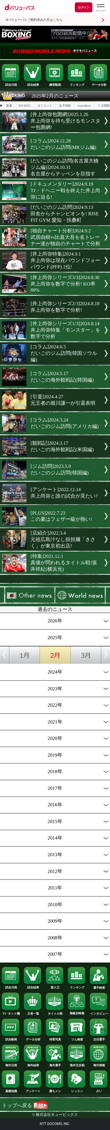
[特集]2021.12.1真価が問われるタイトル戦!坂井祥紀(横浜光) (64, 562)
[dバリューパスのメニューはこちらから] (100, 8)
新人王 (55, 986)
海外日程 (11, 1064)
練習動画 (55, 83)
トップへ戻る (25, 1105)
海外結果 (33, 1064)
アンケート (33, 1090)
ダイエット (45, 105)
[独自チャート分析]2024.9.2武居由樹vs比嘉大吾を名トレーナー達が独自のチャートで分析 (65, 237)
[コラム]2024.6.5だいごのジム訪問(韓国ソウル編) (64, 353)
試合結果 (33, 83)
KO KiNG (25, 105)
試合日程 (11, 83)
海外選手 (55, 1064)
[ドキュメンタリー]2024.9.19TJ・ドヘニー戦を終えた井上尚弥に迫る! (65, 190)
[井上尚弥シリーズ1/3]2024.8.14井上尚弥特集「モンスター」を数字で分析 (65, 330)
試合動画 (11, 1038)
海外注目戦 (77, 1064)
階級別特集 (77, 1012)
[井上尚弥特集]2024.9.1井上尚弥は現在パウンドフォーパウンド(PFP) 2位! (65, 260)
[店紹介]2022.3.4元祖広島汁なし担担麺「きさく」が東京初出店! (63, 539)
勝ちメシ (55, 1090)
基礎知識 (11, 1090)
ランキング (77, 83)
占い (99, 1090)
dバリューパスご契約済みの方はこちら (34, 20)
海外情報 (99, 1064)
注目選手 (99, 1038)
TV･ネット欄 (11, 1012)
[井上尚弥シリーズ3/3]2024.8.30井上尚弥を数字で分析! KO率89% (65, 284)
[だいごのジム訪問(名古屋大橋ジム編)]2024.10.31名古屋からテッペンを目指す (65, 167)
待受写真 (55, 1038)
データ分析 (99, 83)
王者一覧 (33, 1012)
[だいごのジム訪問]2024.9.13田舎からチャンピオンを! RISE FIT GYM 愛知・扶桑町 (65, 213)
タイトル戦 (55, 1012)
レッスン (77, 1090)
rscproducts (84, 105)
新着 (9, 105)
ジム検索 (77, 1038)
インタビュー (99, 1012)
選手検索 (99, 986)
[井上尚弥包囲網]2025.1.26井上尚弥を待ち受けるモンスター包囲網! (65, 121)
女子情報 (65, 105)
